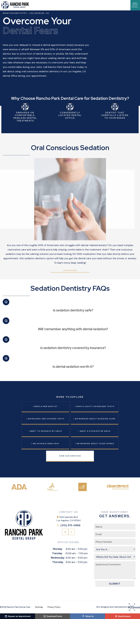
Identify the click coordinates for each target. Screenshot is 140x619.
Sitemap (39, 607)
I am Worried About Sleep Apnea (94, 443)
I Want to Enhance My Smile (45, 431)
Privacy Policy (54, 607)
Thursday (57, 562)
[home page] (15, 5)
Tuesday (57, 553)
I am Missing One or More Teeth (45, 419)
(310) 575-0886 (68, 525)
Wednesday (57, 557)
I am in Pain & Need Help (45, 443)
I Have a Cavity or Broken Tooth (94, 406)
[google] (65, 532)
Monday (57, 548)
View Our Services (70, 456)
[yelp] (71, 532)
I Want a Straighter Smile (94, 431)
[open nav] (135, 5)
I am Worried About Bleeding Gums (95, 419)
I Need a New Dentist (45, 406)
